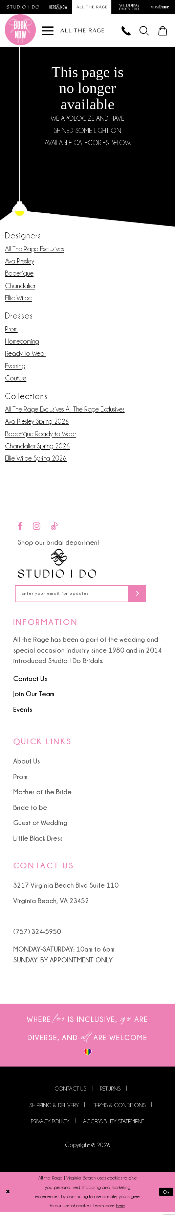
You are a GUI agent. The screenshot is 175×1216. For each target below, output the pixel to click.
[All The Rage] (82, 32)
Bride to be (30, 811)
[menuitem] (141, 32)
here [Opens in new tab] (120, 1209)
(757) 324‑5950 (37, 935)
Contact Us (30, 682)
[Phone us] (121, 32)
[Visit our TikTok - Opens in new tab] (54, 529)
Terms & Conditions (119, 1109)
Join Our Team (33, 698)
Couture (15, 380)
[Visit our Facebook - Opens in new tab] (20, 529)
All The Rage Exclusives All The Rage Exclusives (65, 411)
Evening (15, 368)
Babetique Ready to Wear (40, 436)
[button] (141, 32)
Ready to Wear (25, 355)
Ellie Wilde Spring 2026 (36, 460)
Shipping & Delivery (54, 1109)
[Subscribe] (150, 597)
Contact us (70, 1093)
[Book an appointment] (20, 32)
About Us (26, 765)
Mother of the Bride (42, 796)
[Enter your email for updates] (87, 597)
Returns (110, 1093)
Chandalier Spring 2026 (37, 448)
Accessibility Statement (113, 1125)
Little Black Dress (38, 842)
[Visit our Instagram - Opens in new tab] (36, 529)
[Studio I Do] (57, 566)
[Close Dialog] (8, 1196)
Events (22, 713)
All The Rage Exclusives (34, 251)
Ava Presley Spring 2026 (37, 423)
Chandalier (20, 288)
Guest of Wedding (40, 827)
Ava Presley (19, 263)
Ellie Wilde (18, 300)
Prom (11, 331)
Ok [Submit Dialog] (166, 1195)
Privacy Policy (50, 1125)
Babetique (19, 275)
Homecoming (22, 343)
